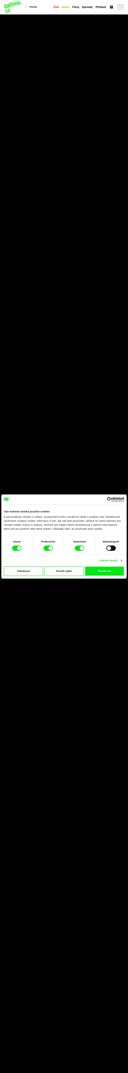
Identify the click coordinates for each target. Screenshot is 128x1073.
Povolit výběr (64, 571)
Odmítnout (23, 571)
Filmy (75, 7)
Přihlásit (101, 7)
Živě (56, 7)
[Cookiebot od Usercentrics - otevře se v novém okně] (109, 499)
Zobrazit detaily (108, 560)
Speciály (87, 7)
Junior (66, 7)
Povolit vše (104, 571)
